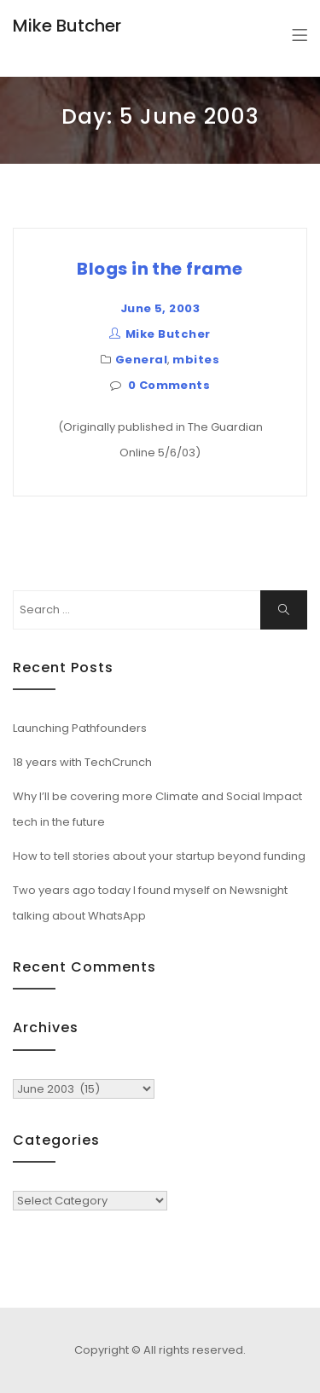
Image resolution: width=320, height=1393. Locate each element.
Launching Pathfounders (80, 728)
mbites (195, 359)
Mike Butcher (67, 26)
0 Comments (169, 385)
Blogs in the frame (160, 269)
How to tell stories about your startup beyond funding (159, 856)
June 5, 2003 (160, 308)
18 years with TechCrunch (82, 762)
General (141, 359)
